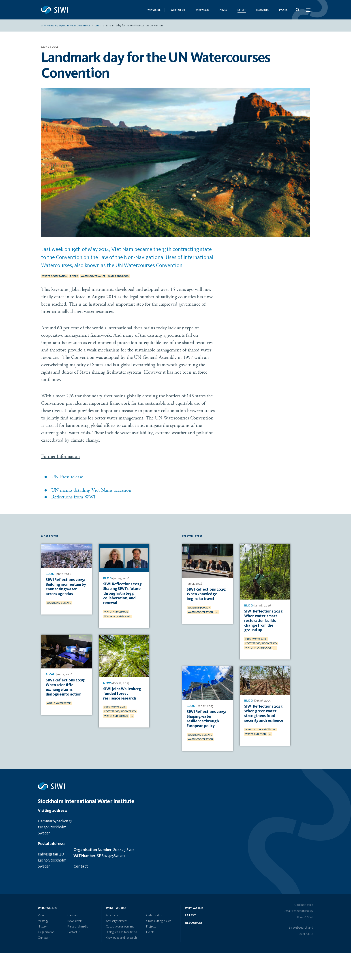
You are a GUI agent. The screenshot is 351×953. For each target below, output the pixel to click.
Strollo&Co (306, 934)
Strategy (43, 921)
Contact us (74, 932)
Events (283, 10)
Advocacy (112, 915)
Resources (262, 10)
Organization (46, 932)
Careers (72, 915)
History (42, 926)
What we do (178, 10)
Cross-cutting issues (158, 921)
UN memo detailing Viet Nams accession (91, 490)
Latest (242, 10)
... (132, 716)
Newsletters (75, 921)
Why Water (154, 10)
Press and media (77, 926)
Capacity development (120, 926)
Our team (44, 937)
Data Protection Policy (298, 911)
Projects (151, 926)
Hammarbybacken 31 (55, 821)
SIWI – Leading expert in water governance (65, 25)
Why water (194, 908)
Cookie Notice (303, 904)
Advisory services (117, 921)
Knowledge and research (121, 937)
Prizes (223, 10)
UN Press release (67, 477)
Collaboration (154, 915)
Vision (41, 915)
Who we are (202, 10)
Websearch (300, 927)
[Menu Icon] (308, 10)
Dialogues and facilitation (121, 932)
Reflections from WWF (73, 497)
